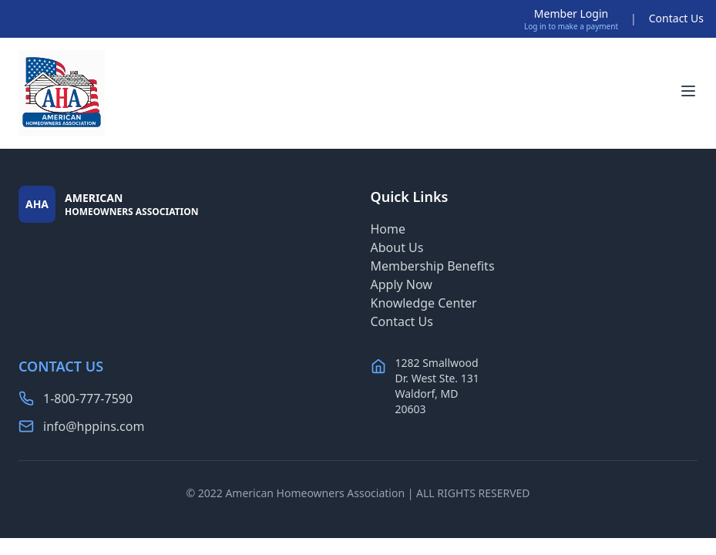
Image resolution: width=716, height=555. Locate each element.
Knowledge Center (424, 302)
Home (388, 228)
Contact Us (676, 18)
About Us (397, 247)
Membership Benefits (433, 265)
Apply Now (401, 284)
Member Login (571, 13)
